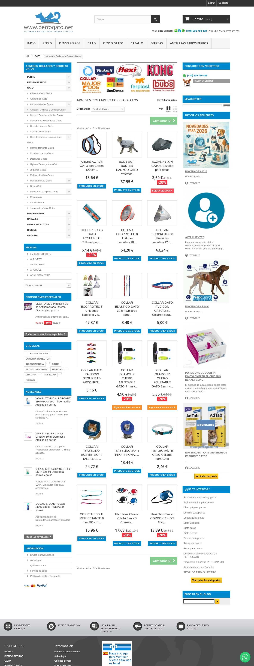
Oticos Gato (35, 186)
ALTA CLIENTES (194, 240)
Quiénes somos (38, 565)
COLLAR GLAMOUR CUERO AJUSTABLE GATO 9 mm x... (127, 378)
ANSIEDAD (50, 374)
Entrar (211, 3)
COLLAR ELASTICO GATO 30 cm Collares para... (127, 308)
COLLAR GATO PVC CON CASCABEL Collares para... (162, 308)
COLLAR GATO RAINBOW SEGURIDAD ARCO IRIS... (91, 376)
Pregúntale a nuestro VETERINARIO (203, 564)
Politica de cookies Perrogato (45, 576)
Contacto (223, 3)
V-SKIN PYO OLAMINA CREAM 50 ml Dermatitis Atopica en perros (50, 436)
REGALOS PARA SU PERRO (199, 575)
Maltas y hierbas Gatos (41, 175)
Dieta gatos (189, 530)
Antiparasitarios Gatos (41, 104)
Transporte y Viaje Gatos (42, 208)
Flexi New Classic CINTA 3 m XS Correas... (127, 518)
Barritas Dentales (39, 353)
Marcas (31, 247)
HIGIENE (32, 230)
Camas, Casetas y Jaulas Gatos (46, 115)
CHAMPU (31, 374)
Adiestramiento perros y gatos (199, 499)
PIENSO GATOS (113, 43)
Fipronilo (30, 380)
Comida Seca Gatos (40, 131)
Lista (175, 109)
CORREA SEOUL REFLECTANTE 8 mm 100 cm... (92, 518)
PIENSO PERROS (69, 43)
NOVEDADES (33, 391)
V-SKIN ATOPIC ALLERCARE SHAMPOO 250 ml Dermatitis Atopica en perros (53, 401)
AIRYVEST (36, 259)
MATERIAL (33, 235)
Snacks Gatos (36, 202)
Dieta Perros (190, 535)
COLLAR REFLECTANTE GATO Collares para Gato (162, 453)
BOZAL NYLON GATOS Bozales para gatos (162, 166)
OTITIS (55, 364)
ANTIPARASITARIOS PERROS (189, 43)
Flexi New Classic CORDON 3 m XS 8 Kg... (162, 518)
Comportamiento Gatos (41, 148)
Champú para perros (194, 510)
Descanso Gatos (38, 158)
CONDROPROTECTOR (38, 358)
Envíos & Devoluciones (42, 555)
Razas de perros (192, 546)
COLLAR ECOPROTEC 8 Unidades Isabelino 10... (127, 236)
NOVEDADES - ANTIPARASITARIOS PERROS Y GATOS (206, 457)
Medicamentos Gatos (40, 180)
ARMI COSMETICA (40, 275)
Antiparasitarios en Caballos (198, 569)
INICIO (31, 43)
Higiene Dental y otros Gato (43, 164)
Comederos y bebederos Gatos (45, 120)
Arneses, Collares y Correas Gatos (47, 109)
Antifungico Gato (38, 98)
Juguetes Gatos (37, 169)
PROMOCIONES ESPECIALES (43, 297)
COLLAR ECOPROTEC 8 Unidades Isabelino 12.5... (162, 236)
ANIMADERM (37, 264)
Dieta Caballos (191, 525)
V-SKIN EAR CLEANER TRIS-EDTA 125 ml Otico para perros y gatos (53, 471)
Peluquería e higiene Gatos (43, 191)
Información (34, 548)
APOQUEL (35, 269)
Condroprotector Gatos (41, 153)
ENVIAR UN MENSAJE (204, 81)
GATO (91, 43)
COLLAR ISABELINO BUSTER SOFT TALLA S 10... (91, 453)
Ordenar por (83, 108)
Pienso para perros (193, 540)
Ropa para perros (193, 551)
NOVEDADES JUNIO (197, 309)
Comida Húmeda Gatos (41, 126)
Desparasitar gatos (193, 520)
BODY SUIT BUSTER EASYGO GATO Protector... (127, 168)
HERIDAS (57, 369)
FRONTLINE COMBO (37, 369)
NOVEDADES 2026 (196, 174)
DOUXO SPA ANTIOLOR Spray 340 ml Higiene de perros (50, 507)
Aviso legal (35, 560)
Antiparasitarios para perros (198, 505)
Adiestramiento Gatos (40, 93)
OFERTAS (156, 43)
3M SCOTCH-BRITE (40, 254)
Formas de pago (38, 570)
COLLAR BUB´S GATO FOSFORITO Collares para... (92, 236)
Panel (168, 109)
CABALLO (137, 43)
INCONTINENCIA (35, 364)
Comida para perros (194, 515)
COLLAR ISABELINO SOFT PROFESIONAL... (127, 450)
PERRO (47, 43)
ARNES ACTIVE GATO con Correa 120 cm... (92, 166)
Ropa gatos (35, 197)
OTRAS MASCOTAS (38, 224)
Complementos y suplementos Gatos (44, 140)
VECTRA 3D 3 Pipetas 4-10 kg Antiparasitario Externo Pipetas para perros (51, 307)
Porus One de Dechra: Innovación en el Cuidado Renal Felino (203, 379)
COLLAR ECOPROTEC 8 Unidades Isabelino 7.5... (91, 308)
